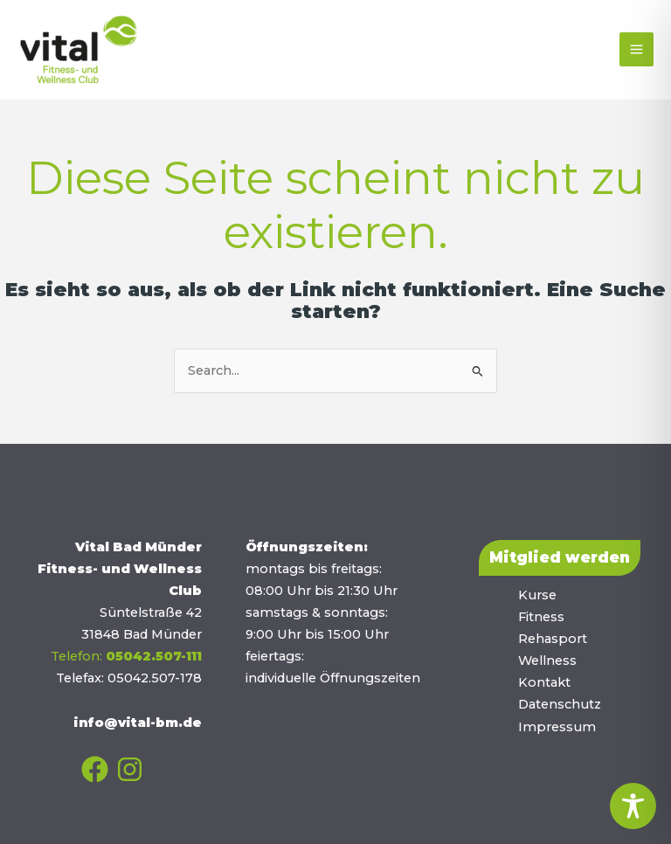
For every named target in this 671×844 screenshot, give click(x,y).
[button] (559, 558)
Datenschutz (559, 704)
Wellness (547, 660)
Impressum (557, 727)
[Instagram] (129, 769)
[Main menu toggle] (636, 49)
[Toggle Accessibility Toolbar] (633, 806)
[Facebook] (94, 769)
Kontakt (544, 682)
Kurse (537, 595)
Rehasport (552, 639)
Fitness (541, 617)
